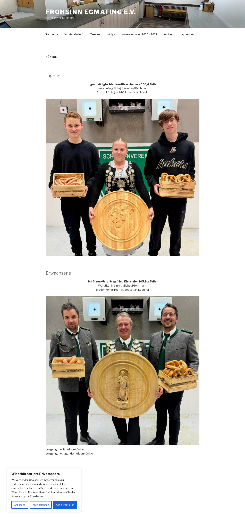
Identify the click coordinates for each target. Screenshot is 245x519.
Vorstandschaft (74, 34)
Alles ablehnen (40, 504)
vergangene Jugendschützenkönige (69, 453)
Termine (95, 34)
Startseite (51, 34)
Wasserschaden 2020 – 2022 (139, 34)
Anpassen (20, 504)
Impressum (187, 34)
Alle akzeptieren (65, 504)
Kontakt (168, 34)
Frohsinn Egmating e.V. (91, 12)
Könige (111, 34)
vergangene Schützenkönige (65, 449)
